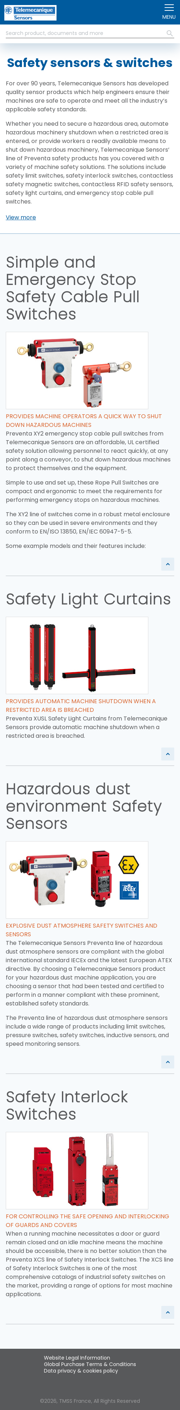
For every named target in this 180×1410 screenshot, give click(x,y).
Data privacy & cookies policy (81, 1370)
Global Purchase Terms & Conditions (90, 1364)
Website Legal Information (77, 1357)
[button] (21, 217)
